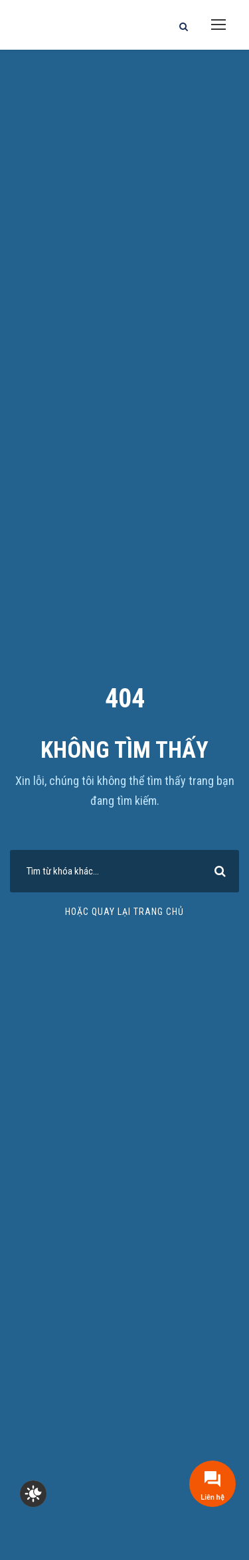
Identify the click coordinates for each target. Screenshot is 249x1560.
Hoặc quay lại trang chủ (124, 911)
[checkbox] (33, 1493)
